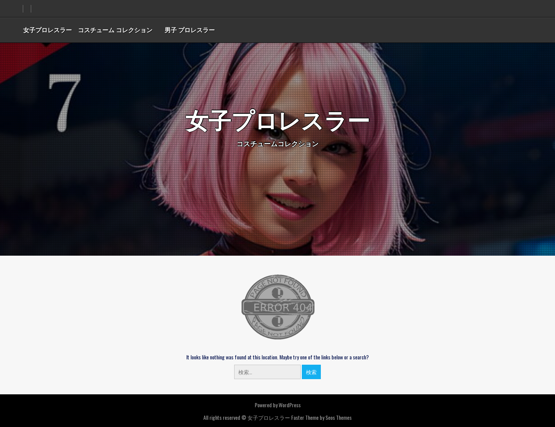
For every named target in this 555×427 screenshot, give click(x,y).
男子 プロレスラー (190, 29)
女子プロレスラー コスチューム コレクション (87, 29)
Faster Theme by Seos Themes (321, 417)
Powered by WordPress (278, 405)
